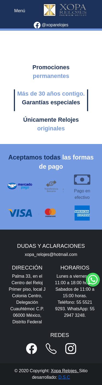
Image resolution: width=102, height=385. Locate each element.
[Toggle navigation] (19, 11)
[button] (31, 349)
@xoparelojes (51, 25)
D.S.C (64, 377)
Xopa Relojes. (65, 370)
